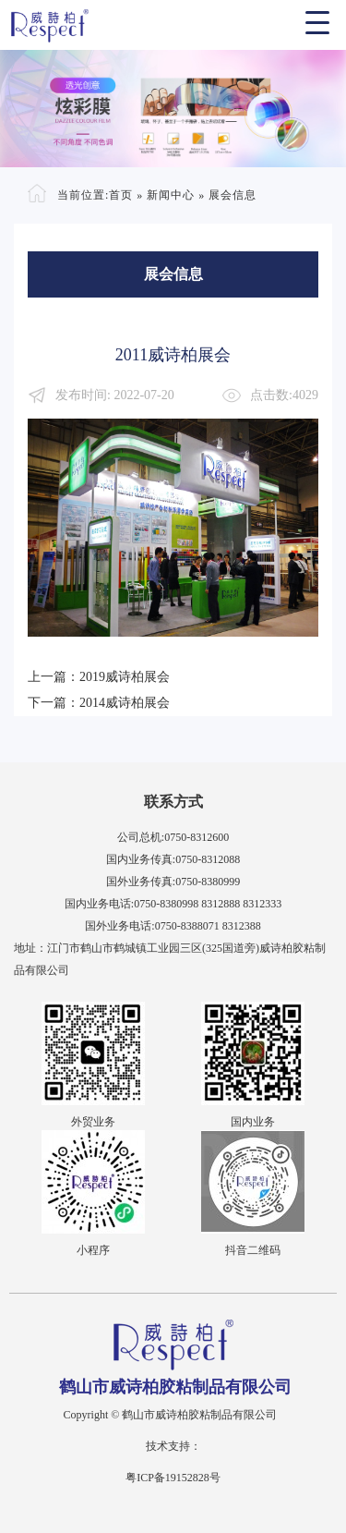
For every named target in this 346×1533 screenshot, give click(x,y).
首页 (121, 195)
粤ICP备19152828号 (173, 1477)
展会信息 (233, 195)
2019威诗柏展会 (124, 677)
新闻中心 (171, 195)
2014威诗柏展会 (124, 703)
